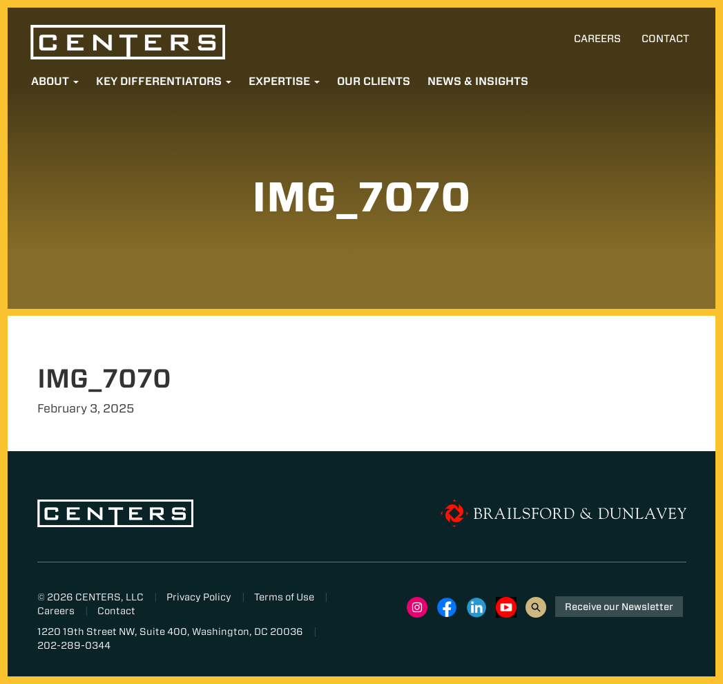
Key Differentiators (163, 81)
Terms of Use (284, 596)
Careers (597, 38)
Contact (665, 38)
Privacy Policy (198, 596)
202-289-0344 (73, 645)
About (55, 81)
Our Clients (373, 81)
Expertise (284, 81)
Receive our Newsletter (619, 606)
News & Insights (477, 81)
